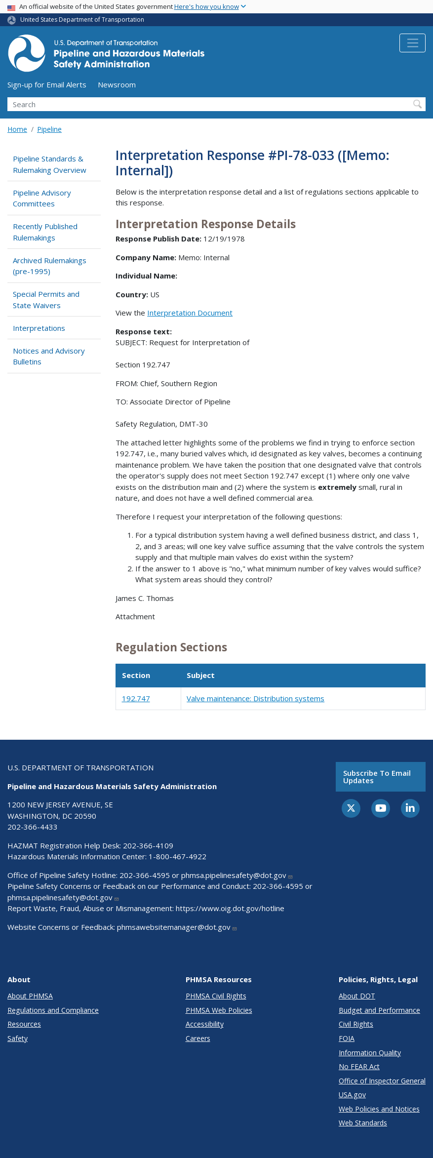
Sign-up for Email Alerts (46, 84)
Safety (17, 1038)
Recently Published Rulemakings (45, 231)
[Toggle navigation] (412, 43)
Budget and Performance (379, 1010)
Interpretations (39, 328)
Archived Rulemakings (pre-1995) (49, 266)
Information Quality (370, 1052)
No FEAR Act (359, 1066)
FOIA (346, 1038)
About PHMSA (30, 995)
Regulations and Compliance (53, 1010)
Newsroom (117, 84)
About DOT (357, 995)
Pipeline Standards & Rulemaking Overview (49, 164)
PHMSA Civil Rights (216, 995)
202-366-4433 (32, 827)
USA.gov (352, 1094)
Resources (24, 1024)
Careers (198, 1038)
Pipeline (49, 129)
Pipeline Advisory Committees (42, 198)
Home (17, 129)
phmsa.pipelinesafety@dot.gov (237, 875)
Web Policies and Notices (379, 1109)
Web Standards (363, 1122)
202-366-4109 (148, 845)
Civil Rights (356, 1024)
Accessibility (205, 1024)
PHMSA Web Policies (219, 1010)
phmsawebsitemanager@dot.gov (177, 927)
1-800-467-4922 (177, 856)
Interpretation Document (190, 313)
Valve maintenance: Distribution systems (255, 698)
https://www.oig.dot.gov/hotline (230, 908)
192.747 (136, 698)
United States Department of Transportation (82, 19)
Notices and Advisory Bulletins (49, 356)
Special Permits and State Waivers (46, 299)
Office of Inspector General (382, 1080)
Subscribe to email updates (377, 776)
